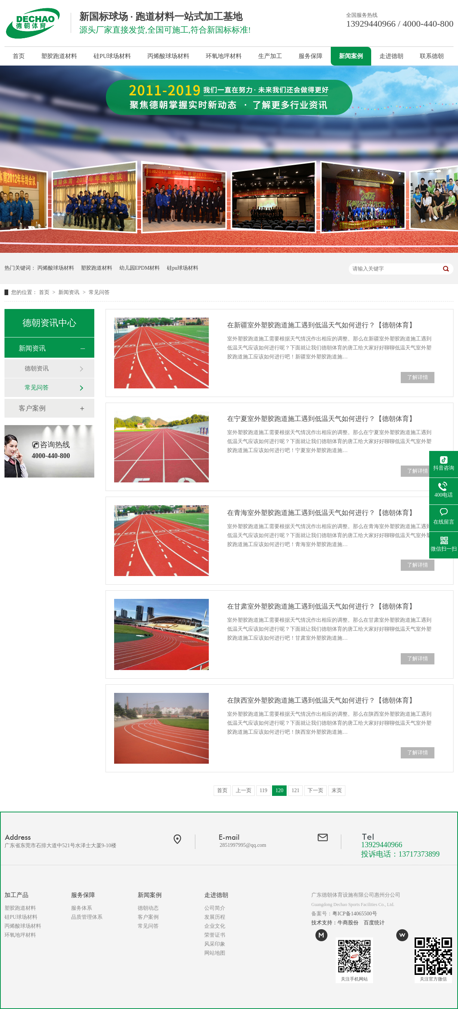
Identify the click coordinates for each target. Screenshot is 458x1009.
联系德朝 (432, 56)
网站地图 (214, 953)
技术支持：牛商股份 (334, 922)
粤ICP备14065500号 (354, 913)
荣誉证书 (214, 935)
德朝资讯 (37, 368)
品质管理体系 (87, 917)
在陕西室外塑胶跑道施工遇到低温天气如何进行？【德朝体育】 (321, 700)
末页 (337, 790)
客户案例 (32, 408)
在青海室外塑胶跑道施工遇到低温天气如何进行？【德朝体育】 (321, 512)
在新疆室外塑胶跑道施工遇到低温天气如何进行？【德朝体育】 (321, 325)
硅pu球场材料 (182, 268)
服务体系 (81, 908)
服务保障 (311, 56)
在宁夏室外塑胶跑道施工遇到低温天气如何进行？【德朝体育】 (321, 418)
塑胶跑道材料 (59, 56)
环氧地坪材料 (224, 56)
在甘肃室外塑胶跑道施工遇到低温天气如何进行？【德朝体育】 (321, 606)
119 (263, 790)
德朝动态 (148, 908)
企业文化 (214, 926)
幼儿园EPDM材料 (139, 268)
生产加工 (270, 56)
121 (295, 790)
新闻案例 (351, 56)
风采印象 (214, 944)
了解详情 (417, 377)
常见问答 (99, 292)
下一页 (315, 790)
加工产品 (16, 895)
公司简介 (214, 908)
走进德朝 (391, 56)
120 (279, 790)
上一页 (243, 790)
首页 (19, 56)
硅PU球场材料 (112, 56)
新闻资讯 (69, 292)
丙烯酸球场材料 (168, 56)
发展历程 (214, 917)
